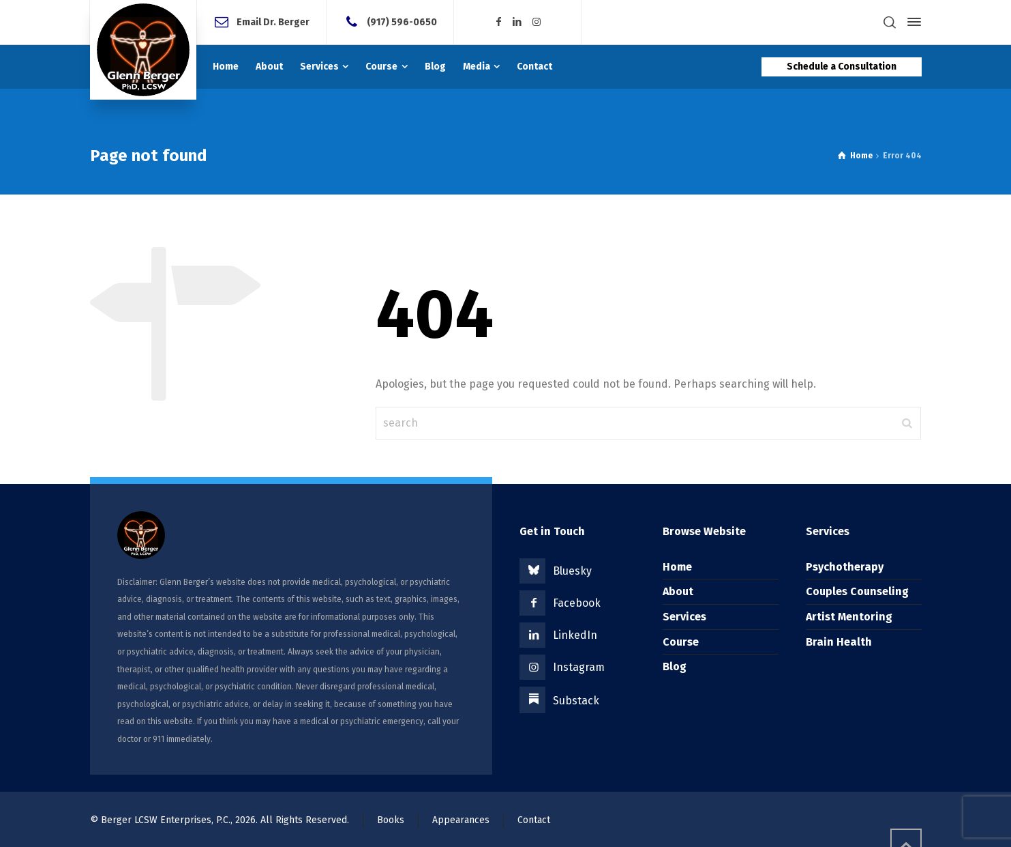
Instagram (579, 667)
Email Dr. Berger (273, 21)
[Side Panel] (911, 22)
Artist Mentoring (849, 616)
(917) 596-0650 (402, 21)
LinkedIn (575, 635)
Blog (674, 666)
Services (684, 616)
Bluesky (572, 570)
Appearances (460, 820)
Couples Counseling (857, 591)
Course (681, 641)
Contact (533, 820)
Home (677, 566)
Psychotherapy (845, 566)
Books (390, 820)
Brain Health (839, 641)
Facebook (577, 603)
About (678, 591)
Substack (576, 700)
